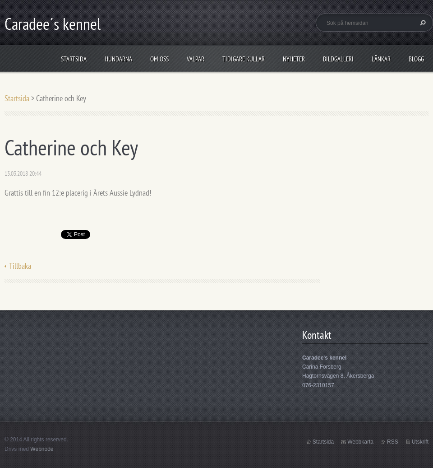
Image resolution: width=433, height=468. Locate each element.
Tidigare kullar (243, 59)
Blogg (416, 59)
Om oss (159, 59)
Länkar (381, 59)
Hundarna (118, 59)
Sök (421, 22)
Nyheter (294, 59)
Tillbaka (20, 266)
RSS (392, 442)
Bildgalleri (338, 59)
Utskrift (420, 442)
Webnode (41, 449)
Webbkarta (360, 442)
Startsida (74, 59)
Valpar (195, 59)
